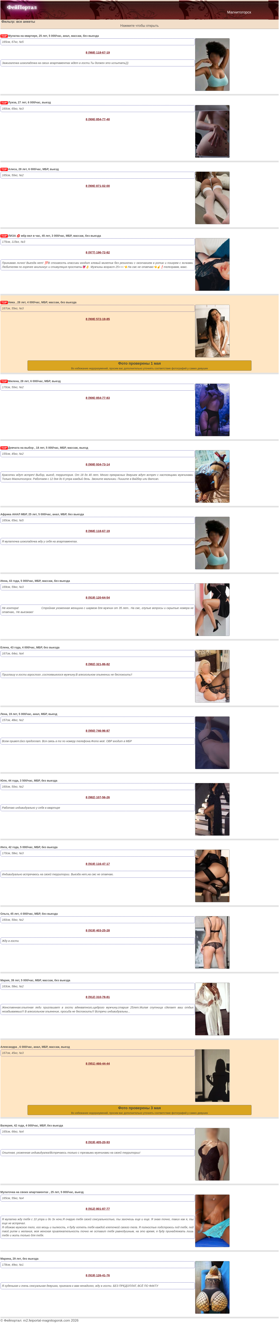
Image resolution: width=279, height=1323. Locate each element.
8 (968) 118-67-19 (98, 52)
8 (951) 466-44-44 (98, 1063)
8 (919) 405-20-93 (98, 1142)
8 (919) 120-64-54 (98, 597)
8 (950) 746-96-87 (98, 730)
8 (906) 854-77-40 (98, 119)
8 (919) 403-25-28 (98, 930)
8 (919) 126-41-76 (98, 1275)
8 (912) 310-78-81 (98, 997)
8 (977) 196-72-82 (98, 252)
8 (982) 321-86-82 (98, 664)
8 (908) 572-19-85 (98, 319)
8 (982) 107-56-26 (98, 797)
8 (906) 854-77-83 (98, 397)
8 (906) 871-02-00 (98, 185)
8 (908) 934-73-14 (98, 464)
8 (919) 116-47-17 (98, 863)
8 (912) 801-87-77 (98, 1208)
